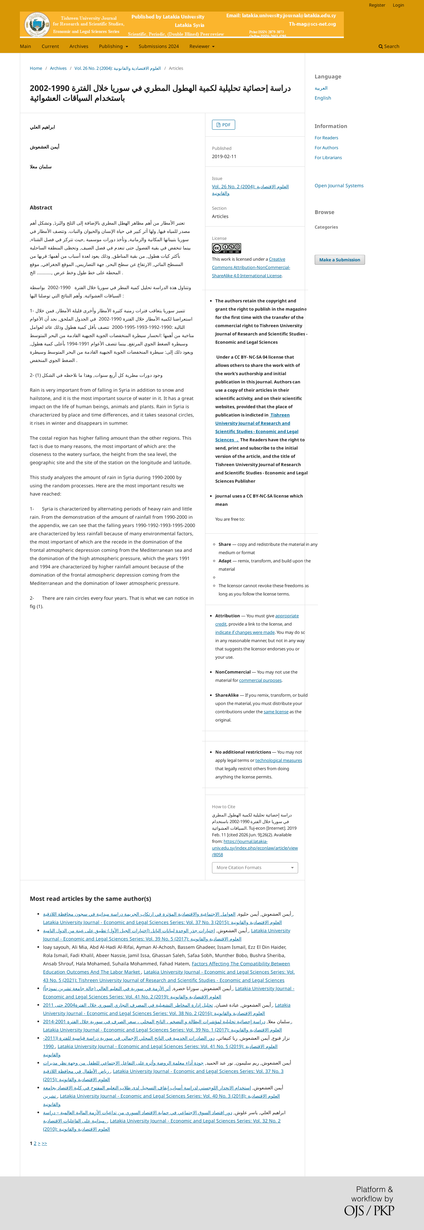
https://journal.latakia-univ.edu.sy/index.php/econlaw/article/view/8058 (255, 847)
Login (398, 5)
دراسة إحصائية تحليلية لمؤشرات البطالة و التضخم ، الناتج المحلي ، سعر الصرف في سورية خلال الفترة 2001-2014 (167, 1021)
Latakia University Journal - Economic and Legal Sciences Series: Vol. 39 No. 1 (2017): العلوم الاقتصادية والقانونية (162, 1030)
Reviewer (200, 46)
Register (377, 5)
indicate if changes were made (245, 632)
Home (36, 68)
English (323, 98)
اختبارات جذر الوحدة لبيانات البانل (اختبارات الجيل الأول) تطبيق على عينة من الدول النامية (145, 930)
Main (25, 46)
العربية (321, 88)
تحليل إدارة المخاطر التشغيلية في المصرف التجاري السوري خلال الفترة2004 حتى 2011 (157, 1005)
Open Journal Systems (339, 185)
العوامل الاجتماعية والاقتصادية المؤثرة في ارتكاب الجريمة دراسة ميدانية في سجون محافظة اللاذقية (167, 914)
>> (44, 1143)
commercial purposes (260, 680)
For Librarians (328, 157)
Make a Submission (339, 260)
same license (276, 712)
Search (389, 46)
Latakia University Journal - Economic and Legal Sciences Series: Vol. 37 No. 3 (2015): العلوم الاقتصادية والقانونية (162, 922)
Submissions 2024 (159, 46)
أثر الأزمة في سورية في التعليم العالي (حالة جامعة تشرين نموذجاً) (138, 988)
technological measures (278, 760)
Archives (79, 46)
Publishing (111, 46)
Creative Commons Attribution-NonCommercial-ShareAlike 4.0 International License (251, 267)
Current (50, 46)
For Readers (326, 138)
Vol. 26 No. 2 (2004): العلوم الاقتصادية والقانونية (118, 68)
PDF (226, 125)
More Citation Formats (239, 867)
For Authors (326, 148)
